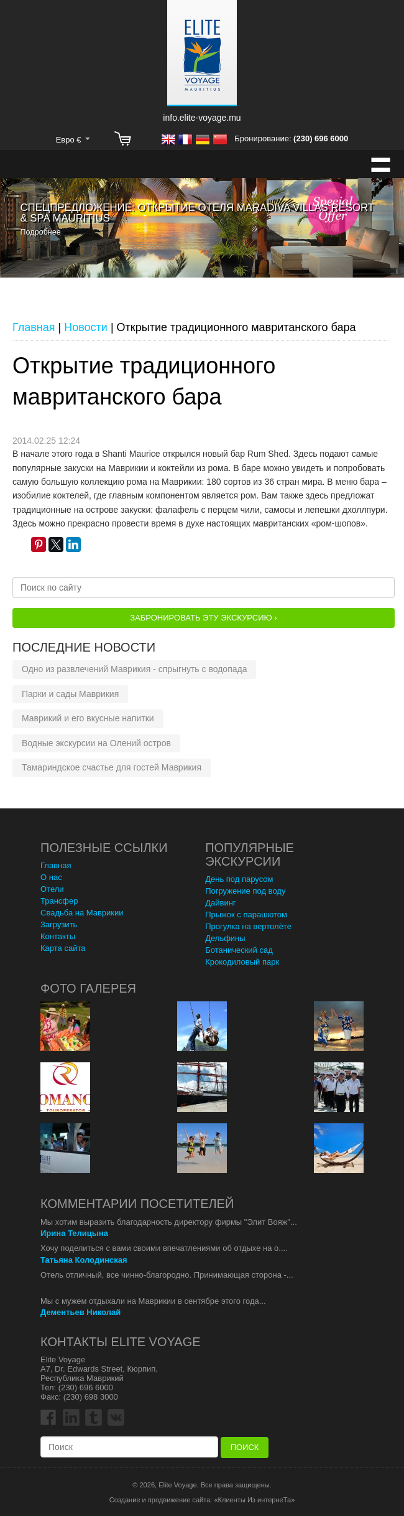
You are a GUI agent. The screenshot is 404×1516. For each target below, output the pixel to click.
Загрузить (58, 924)
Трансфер (59, 900)
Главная (55, 865)
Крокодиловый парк (242, 961)
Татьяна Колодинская (83, 1260)
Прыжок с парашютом (246, 914)
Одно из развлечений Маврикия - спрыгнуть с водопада (134, 669)
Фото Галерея (88, 988)
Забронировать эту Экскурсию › (203, 617)
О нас (51, 877)
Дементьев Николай (80, 1312)
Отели (52, 889)
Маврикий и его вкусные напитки (88, 718)
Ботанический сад (239, 950)
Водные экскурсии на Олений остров (96, 743)
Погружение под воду (245, 891)
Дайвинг (220, 902)
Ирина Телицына (74, 1233)
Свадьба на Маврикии (82, 912)
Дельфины (225, 938)
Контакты (57, 936)
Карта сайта (62, 948)
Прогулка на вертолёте (248, 926)
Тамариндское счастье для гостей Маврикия (111, 767)
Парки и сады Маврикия (70, 694)
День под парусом (239, 879)
